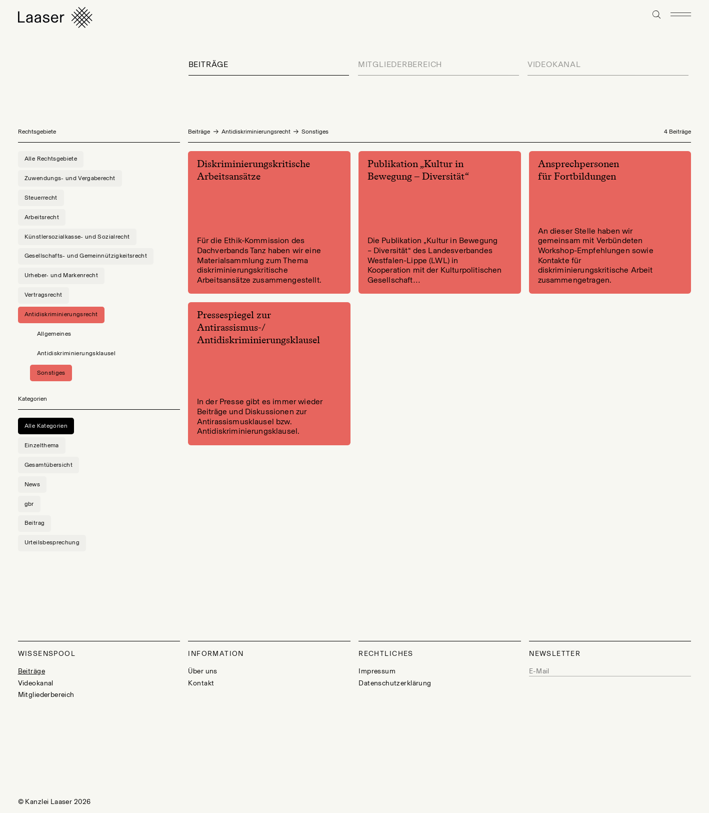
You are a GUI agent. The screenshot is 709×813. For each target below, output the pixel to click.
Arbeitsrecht (41, 217)
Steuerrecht (41, 197)
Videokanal (554, 64)
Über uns (202, 671)
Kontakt (201, 683)
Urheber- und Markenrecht (61, 275)
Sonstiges (51, 372)
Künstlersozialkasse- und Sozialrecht (77, 236)
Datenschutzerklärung (394, 683)
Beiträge (208, 64)
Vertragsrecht (43, 294)
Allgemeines (54, 333)
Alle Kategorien (46, 425)
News (32, 484)
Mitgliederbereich (400, 64)
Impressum (377, 671)
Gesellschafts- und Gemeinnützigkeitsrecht (85, 255)
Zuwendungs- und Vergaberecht (70, 178)
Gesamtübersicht (48, 464)
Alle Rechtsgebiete (50, 158)
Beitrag (34, 522)
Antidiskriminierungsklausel (76, 353)
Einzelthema (41, 445)
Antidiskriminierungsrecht (256, 131)
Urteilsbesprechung (52, 542)
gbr (29, 503)
